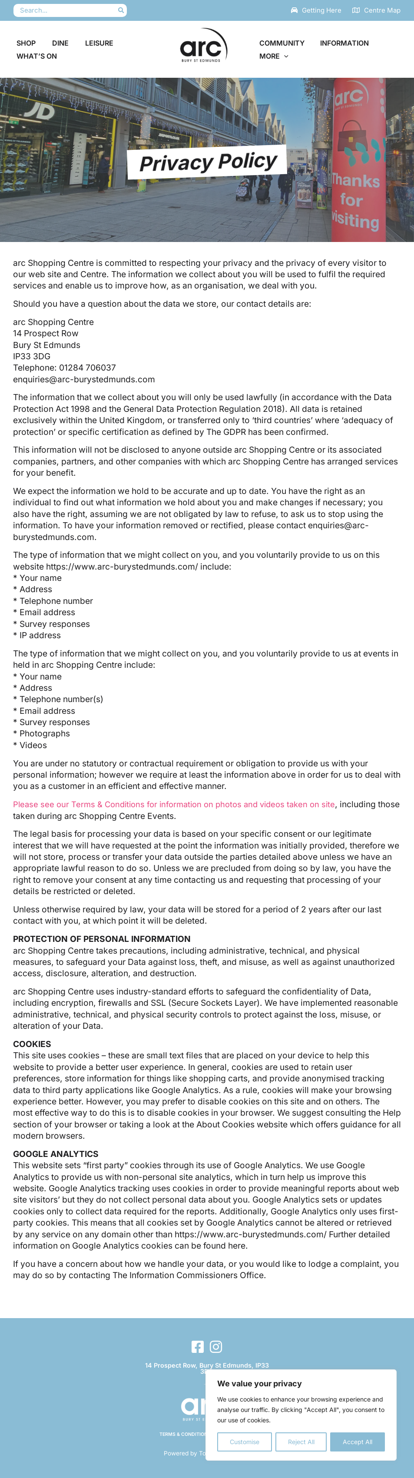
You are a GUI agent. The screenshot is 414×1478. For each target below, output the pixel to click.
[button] (283, 56)
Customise (244, 1441)
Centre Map (382, 10)
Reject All (301, 1441)
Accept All (357, 1441)
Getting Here (321, 10)
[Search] (121, 10)
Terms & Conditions (185, 1434)
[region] (301, 1415)
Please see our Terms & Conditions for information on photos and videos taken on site (180, 804)
